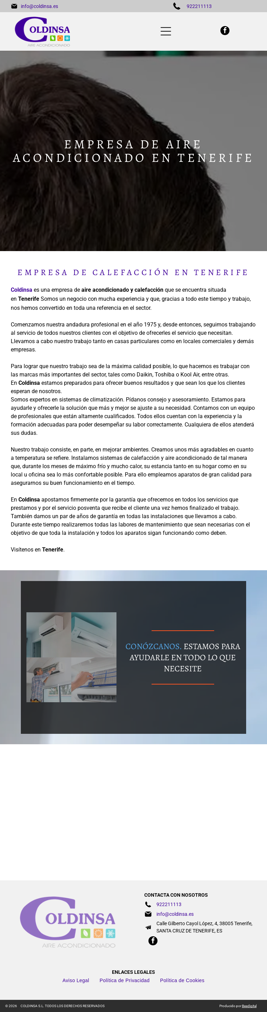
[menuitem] (76, 980)
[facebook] (224, 31)
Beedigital (249, 1006)
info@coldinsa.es (39, 6)
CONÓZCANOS (152, 646)
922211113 (199, 6)
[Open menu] (166, 31)
